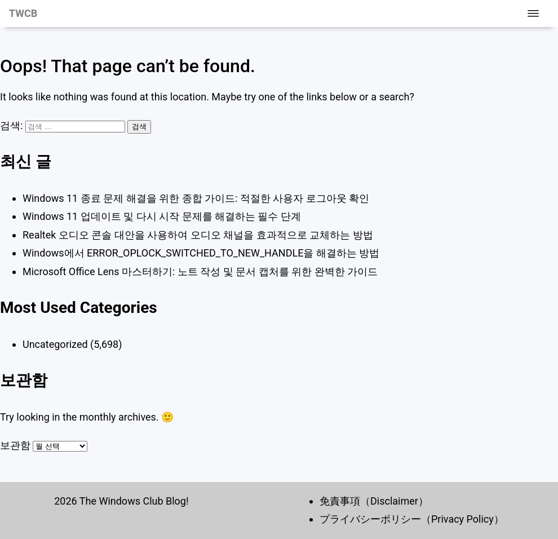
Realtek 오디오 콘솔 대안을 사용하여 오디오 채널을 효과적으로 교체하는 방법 (198, 235)
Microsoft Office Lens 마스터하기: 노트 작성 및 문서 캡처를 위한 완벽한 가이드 (200, 271)
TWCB (23, 13)
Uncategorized (55, 344)
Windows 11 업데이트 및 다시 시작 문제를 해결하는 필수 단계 (162, 216)
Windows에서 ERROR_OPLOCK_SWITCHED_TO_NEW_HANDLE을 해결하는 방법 (201, 253)
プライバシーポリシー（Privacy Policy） (412, 519)
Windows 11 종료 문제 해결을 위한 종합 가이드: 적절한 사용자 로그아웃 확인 (196, 198)
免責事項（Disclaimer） (374, 501)
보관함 (15, 445)
